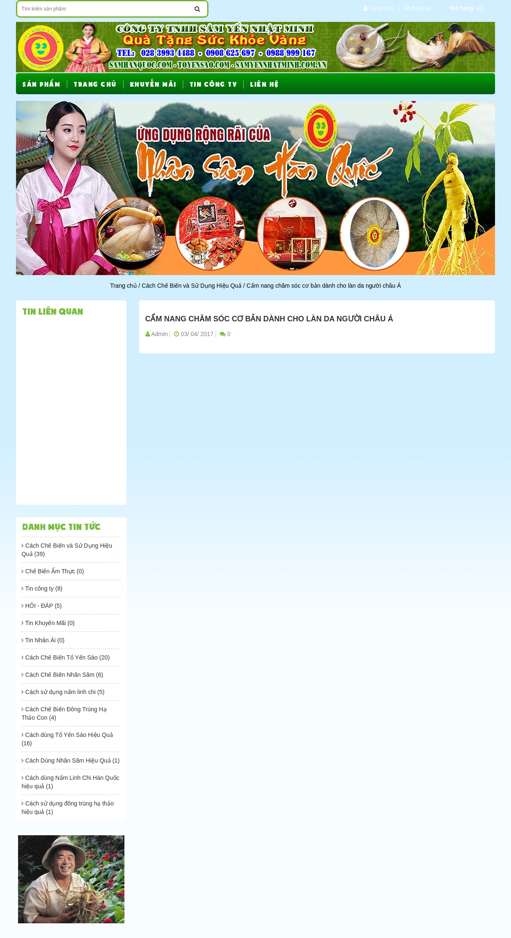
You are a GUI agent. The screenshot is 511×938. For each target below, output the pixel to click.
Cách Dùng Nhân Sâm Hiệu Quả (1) (70, 760)
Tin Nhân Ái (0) (42, 640)
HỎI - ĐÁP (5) (41, 605)
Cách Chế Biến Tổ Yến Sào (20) (65, 657)
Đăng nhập (381, 8)
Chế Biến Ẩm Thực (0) (52, 571)
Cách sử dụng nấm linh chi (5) (63, 692)
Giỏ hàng (461, 8)
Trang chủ (123, 285)
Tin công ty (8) (42, 588)
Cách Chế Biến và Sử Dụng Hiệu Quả (192, 285)
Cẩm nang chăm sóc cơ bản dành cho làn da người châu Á (269, 319)
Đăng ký (420, 8)
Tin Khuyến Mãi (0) (48, 623)
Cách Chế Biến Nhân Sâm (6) (62, 674)
